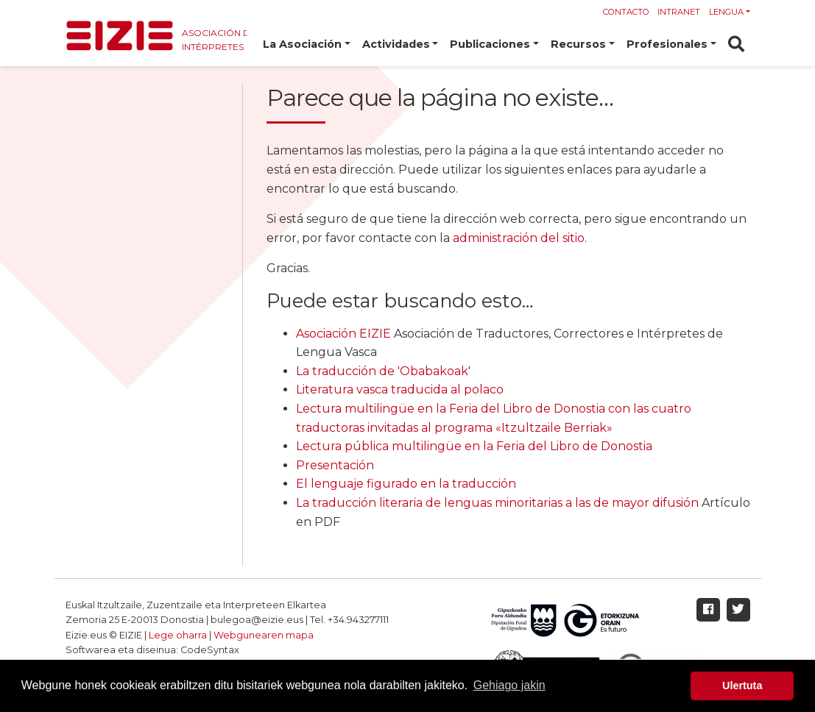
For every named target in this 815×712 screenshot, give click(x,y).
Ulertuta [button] (742, 685)
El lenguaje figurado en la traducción (406, 484)
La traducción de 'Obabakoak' (383, 371)
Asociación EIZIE (343, 334)
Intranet (678, 12)
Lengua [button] (726, 12)
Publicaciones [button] (490, 44)
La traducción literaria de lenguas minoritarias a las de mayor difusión (497, 503)
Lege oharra (178, 635)
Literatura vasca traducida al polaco (400, 389)
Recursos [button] (578, 44)
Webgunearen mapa (264, 635)
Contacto (626, 12)
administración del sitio (519, 238)
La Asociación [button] (302, 44)
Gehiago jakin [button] (509, 685)
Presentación (335, 465)
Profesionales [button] (667, 44)
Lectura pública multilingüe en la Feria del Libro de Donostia (474, 446)
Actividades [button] (396, 44)
